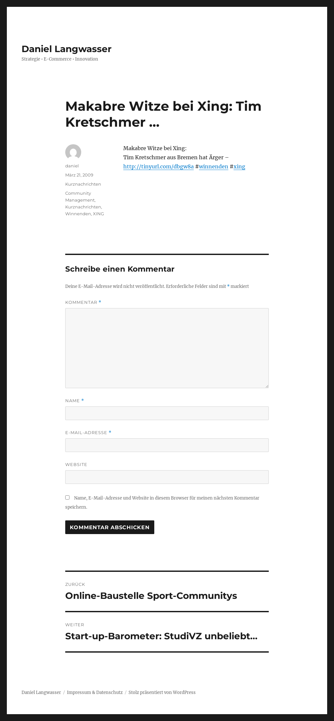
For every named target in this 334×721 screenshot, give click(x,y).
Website (76, 464)
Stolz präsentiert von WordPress (162, 692)
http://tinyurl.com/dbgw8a (158, 166)
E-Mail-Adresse (88, 432)
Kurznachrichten (83, 184)
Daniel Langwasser (67, 48)
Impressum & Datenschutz (95, 692)
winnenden (213, 166)
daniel (72, 165)
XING (98, 213)
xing (239, 166)
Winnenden (78, 213)
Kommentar (83, 302)
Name (74, 400)
